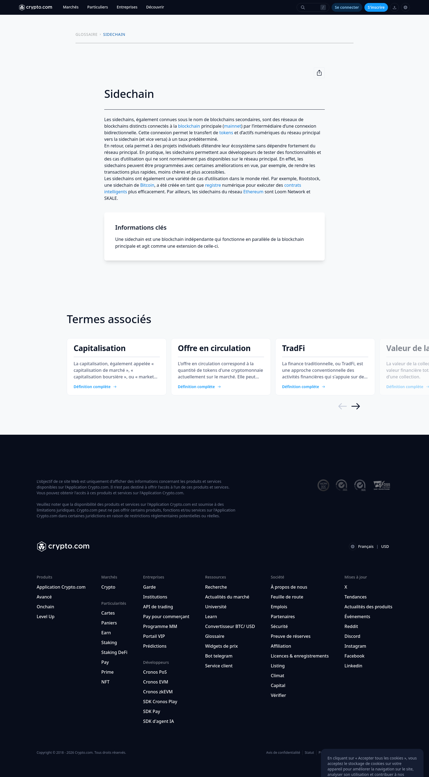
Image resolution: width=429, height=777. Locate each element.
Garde (149, 587)
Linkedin (353, 665)
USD (385, 546)
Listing (278, 665)
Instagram (355, 646)
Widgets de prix (221, 646)
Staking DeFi (114, 652)
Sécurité (279, 626)
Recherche (216, 587)
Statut (309, 752)
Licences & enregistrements (300, 656)
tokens (226, 133)
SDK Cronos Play (160, 701)
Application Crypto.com (61, 587)
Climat (277, 675)
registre (213, 185)
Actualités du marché (227, 597)
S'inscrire (376, 7)
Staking (109, 642)
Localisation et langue (375, 752)
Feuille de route (287, 597)
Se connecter (347, 7)
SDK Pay (151, 711)
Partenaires (283, 616)
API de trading (158, 606)
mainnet (232, 126)
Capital (278, 685)
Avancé (44, 597)
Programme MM (160, 626)
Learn (211, 616)
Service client (219, 665)
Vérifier (278, 695)
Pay (105, 662)
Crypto (108, 587)
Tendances (355, 597)
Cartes (108, 613)
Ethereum (253, 192)
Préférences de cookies (336, 753)
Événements (357, 616)
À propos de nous (289, 587)
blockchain (189, 126)
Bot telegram (219, 656)
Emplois (279, 606)
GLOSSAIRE (87, 34)
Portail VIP (154, 636)
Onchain (45, 606)
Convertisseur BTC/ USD (230, 626)
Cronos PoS (155, 672)
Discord (352, 636)
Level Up (45, 616)
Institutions (155, 597)
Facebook (354, 656)
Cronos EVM (155, 682)
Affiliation (281, 646)
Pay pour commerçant (166, 616)
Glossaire (214, 636)
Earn (106, 632)
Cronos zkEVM (158, 691)
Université (216, 606)
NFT (105, 682)
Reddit (351, 626)
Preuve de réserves (291, 636)
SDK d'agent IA (158, 721)
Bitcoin (147, 185)
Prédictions (155, 646)
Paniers (109, 623)
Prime (107, 672)
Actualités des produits (368, 606)
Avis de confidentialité (283, 752)
